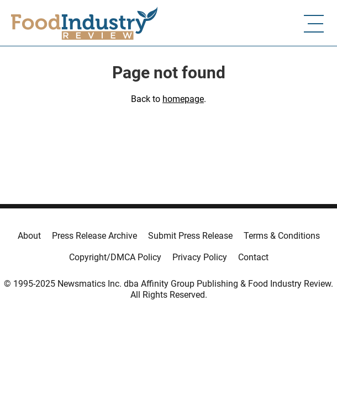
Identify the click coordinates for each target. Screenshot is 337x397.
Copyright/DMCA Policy (115, 257)
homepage (183, 99)
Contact (253, 257)
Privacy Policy (199, 257)
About (29, 235)
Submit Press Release (190, 235)
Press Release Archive (94, 235)
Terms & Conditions (282, 235)
